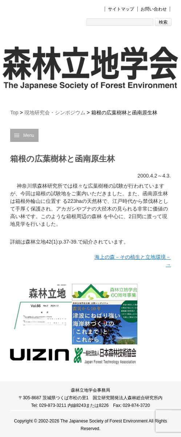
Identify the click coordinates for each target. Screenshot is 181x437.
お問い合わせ (154, 9)
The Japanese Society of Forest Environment (104, 421)
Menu (28, 135)
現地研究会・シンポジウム (54, 112)
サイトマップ (121, 9)
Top (14, 112)
